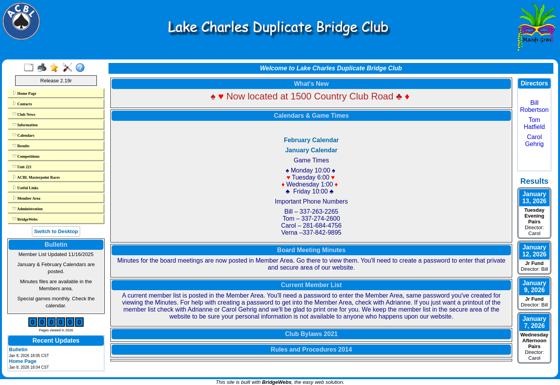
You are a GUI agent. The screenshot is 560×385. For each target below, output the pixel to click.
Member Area (26, 198)
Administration (27, 208)
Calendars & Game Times (311, 115)
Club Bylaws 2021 (311, 334)
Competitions (26, 156)
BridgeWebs (25, 219)
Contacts (22, 103)
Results (21, 145)
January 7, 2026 (534, 322)
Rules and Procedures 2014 (311, 349)
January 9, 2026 (534, 286)
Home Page (24, 93)
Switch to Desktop (56, 231)
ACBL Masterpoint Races (36, 177)
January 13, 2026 (534, 197)
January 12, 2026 (534, 251)
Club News (23, 114)
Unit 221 (22, 166)
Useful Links (25, 187)
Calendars (23, 135)
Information (25, 124)
